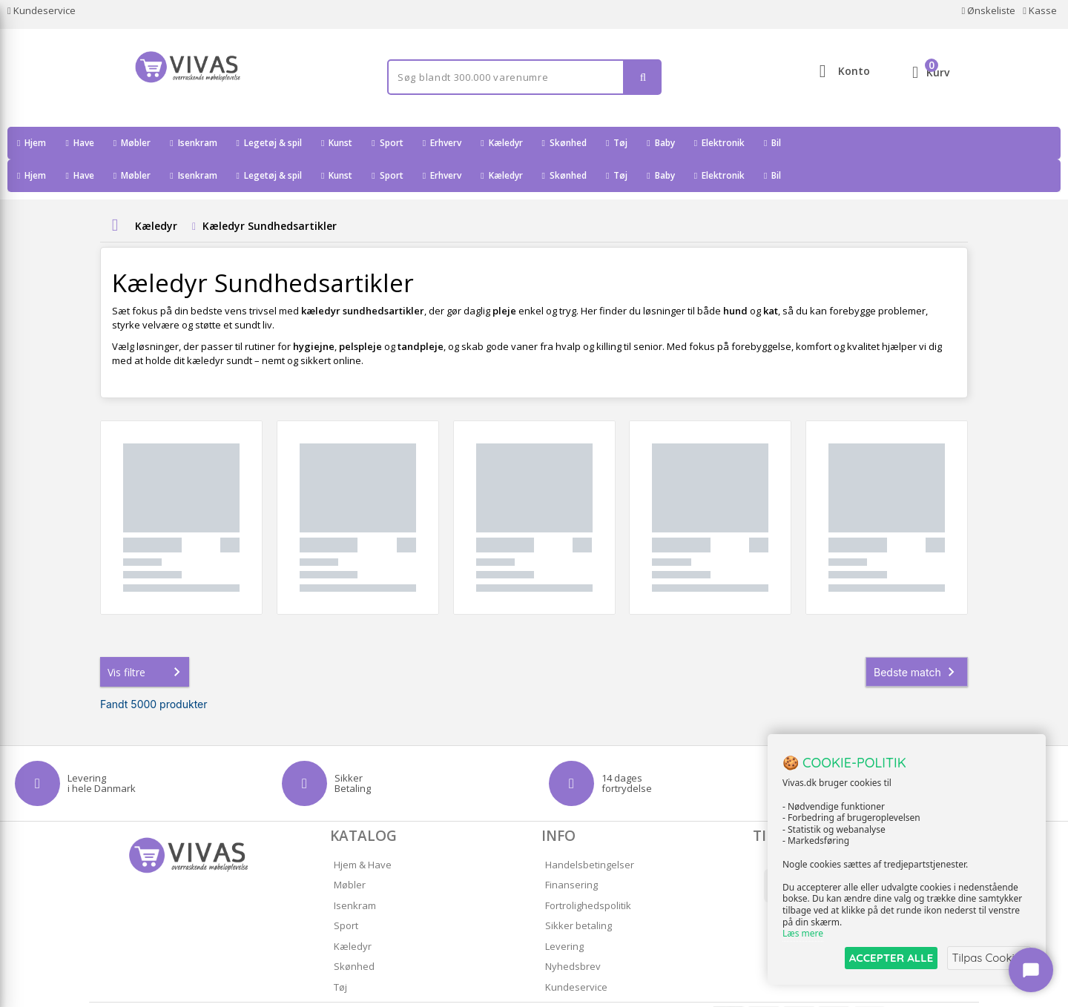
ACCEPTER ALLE (887, 958)
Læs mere (802, 934)
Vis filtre (147, 639)
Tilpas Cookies (988, 958)
